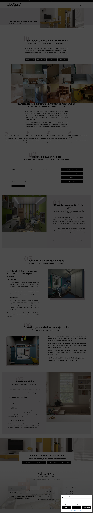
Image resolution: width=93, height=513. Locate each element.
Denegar (76, 507)
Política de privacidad (77, 510)
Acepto (66, 507)
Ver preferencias (86, 507)
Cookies (72, 510)
